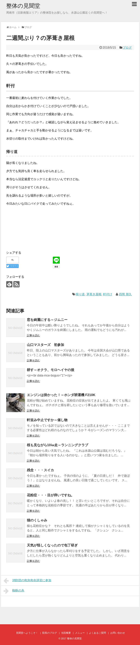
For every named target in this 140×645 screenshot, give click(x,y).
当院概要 (66, 632)
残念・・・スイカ (40, 470)
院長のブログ (49, 632)
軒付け (107, 294)
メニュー (80, 632)
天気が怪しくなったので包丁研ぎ (52, 545)
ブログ (127, 47)
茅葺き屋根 (93, 294)
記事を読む (33, 335)
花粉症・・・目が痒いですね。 (50, 495)
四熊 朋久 (125, 294)
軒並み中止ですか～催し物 (47, 420)
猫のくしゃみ (37, 520)
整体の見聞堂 (23, 6)
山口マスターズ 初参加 (45, 345)
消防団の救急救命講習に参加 (27, 581)
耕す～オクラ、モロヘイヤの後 (50, 370)
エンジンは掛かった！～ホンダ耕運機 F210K (63, 395)
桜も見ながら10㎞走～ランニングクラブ (57, 445)
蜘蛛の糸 (14, 591)
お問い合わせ (117, 632)
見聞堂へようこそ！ (27, 632)
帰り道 (80, 294)
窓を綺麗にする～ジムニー (47, 320)
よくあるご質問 (97, 632)
